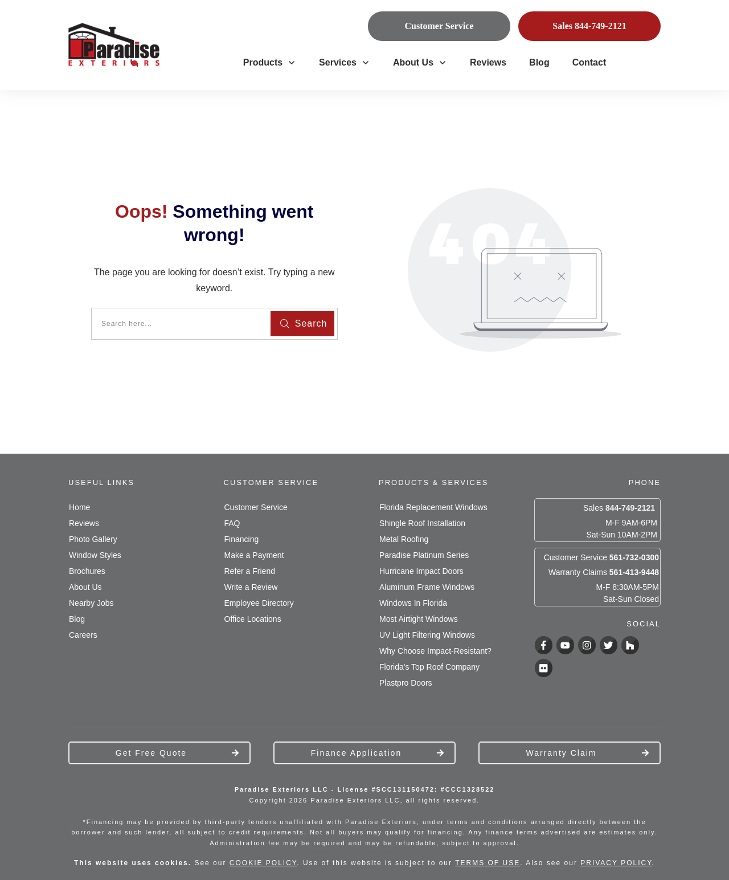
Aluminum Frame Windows (426, 587)
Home (79, 507)
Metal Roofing (403, 539)
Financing (241, 539)
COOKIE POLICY (263, 863)
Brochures (87, 571)
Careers (83, 634)
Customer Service (256, 507)
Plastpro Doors (405, 682)
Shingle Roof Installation (422, 523)
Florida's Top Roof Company (429, 666)
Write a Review (251, 587)
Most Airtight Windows (418, 619)
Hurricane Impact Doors (421, 571)
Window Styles (95, 555)
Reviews (84, 523)
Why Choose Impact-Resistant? (435, 650)
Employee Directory (259, 603)
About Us (85, 587)
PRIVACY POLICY (616, 863)
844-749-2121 (630, 507)
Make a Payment (254, 555)
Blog (77, 619)
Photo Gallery (93, 539)
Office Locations (252, 619)
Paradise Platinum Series (424, 555)
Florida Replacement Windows (433, 507)
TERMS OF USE (487, 863)
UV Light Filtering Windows (427, 634)
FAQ (232, 523)
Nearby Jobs (91, 603)
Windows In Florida (413, 603)
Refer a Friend (249, 571)
